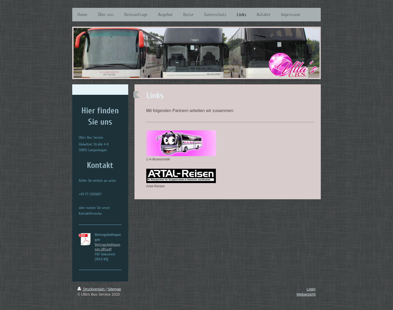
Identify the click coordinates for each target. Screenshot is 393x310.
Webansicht (306, 294)
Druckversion (91, 289)
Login (311, 289)
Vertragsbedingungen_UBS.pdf (107, 247)
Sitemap (114, 289)
